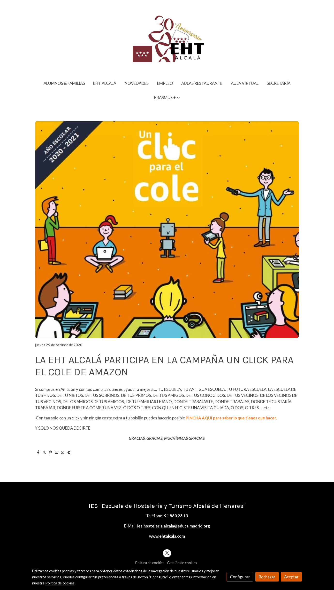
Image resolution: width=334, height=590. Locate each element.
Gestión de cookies (182, 563)
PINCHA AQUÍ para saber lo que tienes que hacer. (231, 417)
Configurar (240, 576)
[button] (167, 97)
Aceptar (291, 576)
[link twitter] (167, 553)
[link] (167, 38)
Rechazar (266, 576)
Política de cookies (149, 563)
